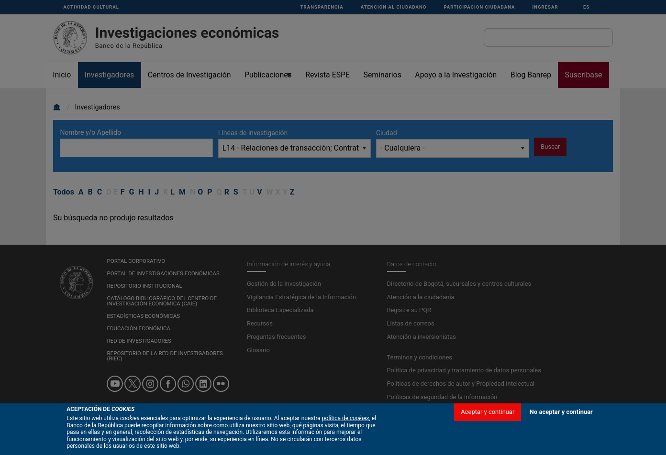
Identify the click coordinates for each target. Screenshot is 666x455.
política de (345, 432)
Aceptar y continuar (487, 425)
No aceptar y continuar (561, 425)
